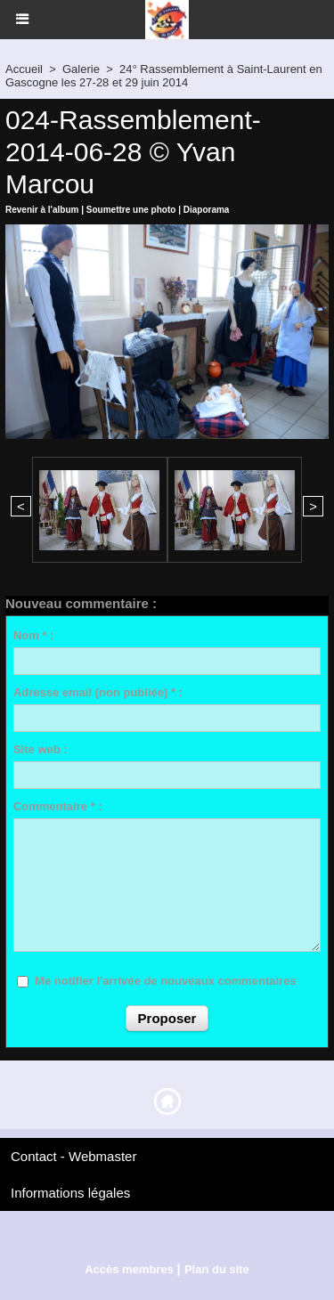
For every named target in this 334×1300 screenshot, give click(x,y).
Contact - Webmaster (73, 1156)
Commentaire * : (57, 806)
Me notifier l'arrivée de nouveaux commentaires (166, 980)
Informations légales (70, 1192)
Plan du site (216, 1269)
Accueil (24, 69)
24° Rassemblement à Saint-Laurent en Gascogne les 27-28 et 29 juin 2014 (163, 75)
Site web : (40, 749)
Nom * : (33, 635)
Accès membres (129, 1269)
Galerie (81, 69)
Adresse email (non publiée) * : (98, 692)
